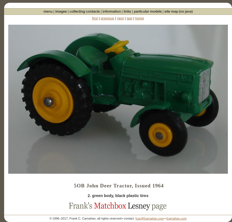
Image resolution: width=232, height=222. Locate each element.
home (139, 18)
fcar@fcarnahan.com (149, 218)
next (120, 18)
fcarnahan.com (176, 218)
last (129, 18)
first (95, 18)
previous (107, 18)
